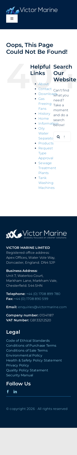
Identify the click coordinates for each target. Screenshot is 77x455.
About (43, 84)
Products (46, 143)
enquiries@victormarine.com (42, 307)
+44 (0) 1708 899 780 (43, 294)
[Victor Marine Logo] (31, 8)
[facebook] (7, 391)
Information (48, 123)
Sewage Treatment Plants (47, 168)
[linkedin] (15, 391)
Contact (45, 89)
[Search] (58, 137)
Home (43, 118)
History (44, 114)
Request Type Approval (45, 153)
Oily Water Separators (47, 133)
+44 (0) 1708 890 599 (31, 299)
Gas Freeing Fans (45, 104)
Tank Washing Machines (46, 183)
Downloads (47, 94)
